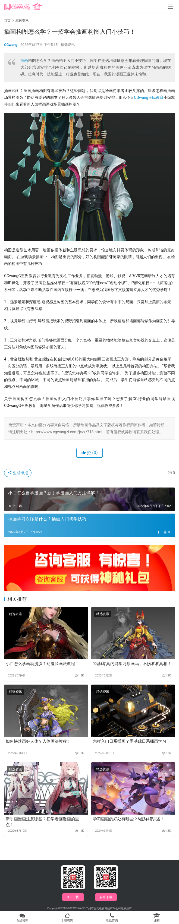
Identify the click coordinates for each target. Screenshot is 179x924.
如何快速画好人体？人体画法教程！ (38, 741)
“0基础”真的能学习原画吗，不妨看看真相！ (132, 663)
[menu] (170, 7)
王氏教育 (156, 97)
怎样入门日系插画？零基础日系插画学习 (129, 741)
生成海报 (18, 473)
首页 (7, 21)
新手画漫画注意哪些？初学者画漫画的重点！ (42, 822)
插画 (24, 60)
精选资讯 (68, 45)
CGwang (10, 45)
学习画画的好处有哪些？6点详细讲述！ (129, 819)
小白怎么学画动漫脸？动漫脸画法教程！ (42, 663)
